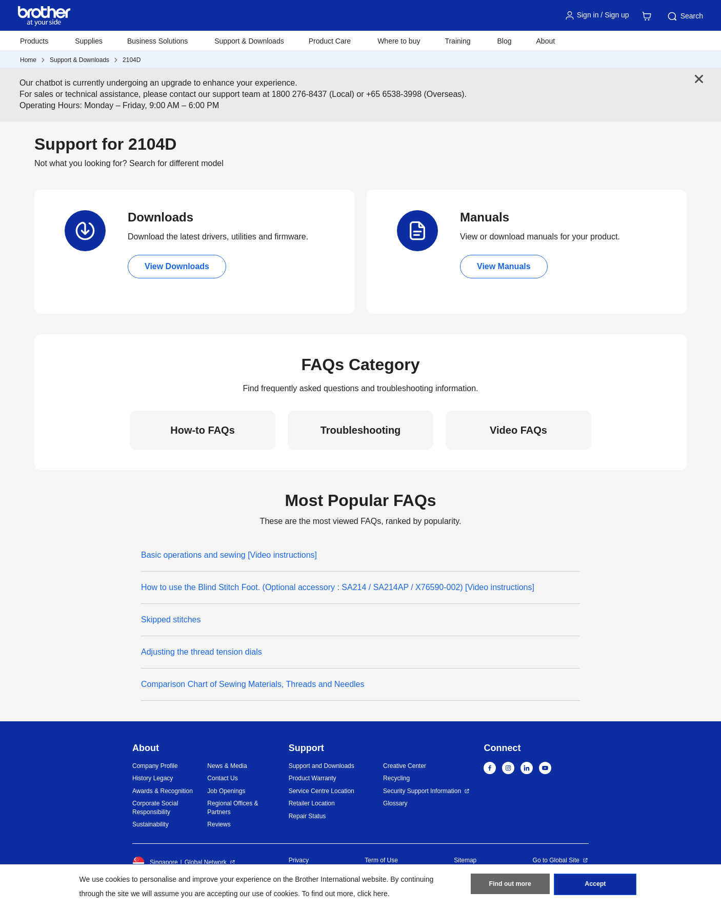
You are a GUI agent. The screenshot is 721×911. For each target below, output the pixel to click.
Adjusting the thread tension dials (201, 651)
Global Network (206, 862)
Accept (595, 885)
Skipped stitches (171, 619)
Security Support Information (422, 791)
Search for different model (176, 163)
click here (372, 893)
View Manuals (504, 266)
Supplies (89, 41)
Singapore (155, 862)
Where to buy (398, 41)
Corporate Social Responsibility (155, 808)
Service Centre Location (321, 791)
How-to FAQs (202, 430)
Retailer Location (312, 803)
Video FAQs (518, 430)
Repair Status (307, 816)
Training (457, 41)
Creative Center (404, 766)
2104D (132, 60)
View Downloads (177, 266)
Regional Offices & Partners (232, 808)
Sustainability (150, 824)
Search (684, 16)
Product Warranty (312, 778)
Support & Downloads (249, 41)
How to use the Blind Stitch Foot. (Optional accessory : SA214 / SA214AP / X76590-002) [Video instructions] (337, 587)
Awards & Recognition (162, 791)
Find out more (510, 885)
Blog (504, 41)
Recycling (396, 778)
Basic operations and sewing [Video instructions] (229, 555)
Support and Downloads (321, 766)
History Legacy (152, 778)
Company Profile (155, 766)
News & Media (227, 766)
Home (28, 60)
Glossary (395, 803)
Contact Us (222, 778)
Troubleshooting (361, 430)
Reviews (218, 824)
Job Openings (226, 791)
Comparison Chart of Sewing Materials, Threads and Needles (252, 684)
